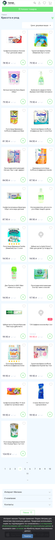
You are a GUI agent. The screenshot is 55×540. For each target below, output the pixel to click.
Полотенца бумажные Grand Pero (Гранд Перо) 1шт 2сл (14, 443)
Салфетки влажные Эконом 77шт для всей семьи (14, 52)
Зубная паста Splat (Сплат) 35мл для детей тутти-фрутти (41, 247)
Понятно (27, 536)
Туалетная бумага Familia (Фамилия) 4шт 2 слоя (41, 52)
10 (50, 469)
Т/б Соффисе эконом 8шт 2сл (41, 325)
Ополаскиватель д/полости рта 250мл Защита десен (41, 208)
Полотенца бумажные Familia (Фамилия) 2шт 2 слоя (14, 247)
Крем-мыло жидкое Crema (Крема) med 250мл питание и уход (41, 92)
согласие (20, 528)
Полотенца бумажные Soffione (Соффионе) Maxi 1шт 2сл (14, 131)
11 (27, 474)
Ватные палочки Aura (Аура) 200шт (14, 91)
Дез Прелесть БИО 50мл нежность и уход (14, 286)
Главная (4, 15)
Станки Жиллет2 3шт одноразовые (41, 404)
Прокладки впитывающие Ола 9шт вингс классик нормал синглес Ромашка (41, 287)
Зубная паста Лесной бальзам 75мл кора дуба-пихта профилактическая (14, 326)
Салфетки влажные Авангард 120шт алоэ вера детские (14, 208)
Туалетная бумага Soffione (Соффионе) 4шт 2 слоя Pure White (41, 131)
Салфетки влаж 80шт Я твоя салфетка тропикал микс (14, 404)
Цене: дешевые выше (41, 25)
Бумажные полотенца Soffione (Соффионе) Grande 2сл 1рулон (41, 170)
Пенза (26, 512)
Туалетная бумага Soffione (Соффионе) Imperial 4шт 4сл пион (41, 365)
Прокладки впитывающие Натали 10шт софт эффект (14, 169)
